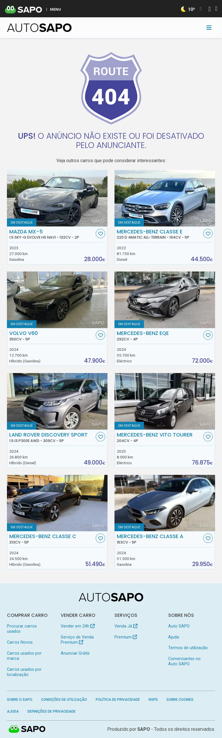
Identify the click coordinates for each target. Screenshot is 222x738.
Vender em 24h (78, 626)
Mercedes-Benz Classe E (159, 234)
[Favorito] (100, 233)
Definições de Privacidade (51, 711)
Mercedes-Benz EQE (159, 335)
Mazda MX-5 (52, 234)
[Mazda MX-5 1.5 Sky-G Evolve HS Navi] (57, 198)
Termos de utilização (188, 647)
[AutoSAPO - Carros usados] (39, 28)
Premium (125, 637)
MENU (55, 9)
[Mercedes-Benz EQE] (164, 299)
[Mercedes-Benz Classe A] (164, 503)
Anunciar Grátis (75, 653)
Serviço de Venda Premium (77, 640)
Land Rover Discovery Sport (52, 437)
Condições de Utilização (64, 700)
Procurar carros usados (22, 629)
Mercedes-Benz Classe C (52, 538)
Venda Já (125, 626)
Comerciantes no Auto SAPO (184, 661)
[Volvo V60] (57, 299)
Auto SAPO (179, 626)
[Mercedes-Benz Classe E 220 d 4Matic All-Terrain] (164, 198)
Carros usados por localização (24, 672)
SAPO (143, 729)
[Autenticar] (209, 9)
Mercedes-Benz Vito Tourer (159, 437)
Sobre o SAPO (19, 700)
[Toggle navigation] (209, 28)
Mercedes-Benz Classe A (159, 538)
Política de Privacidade (118, 700)
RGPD (153, 700)
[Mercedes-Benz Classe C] (57, 503)
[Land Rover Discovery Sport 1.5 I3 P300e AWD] (57, 401)
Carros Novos (20, 642)
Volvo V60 (52, 335)
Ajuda (173, 637)
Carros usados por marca (24, 656)
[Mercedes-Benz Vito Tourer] (164, 401)
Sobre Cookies (179, 700)
